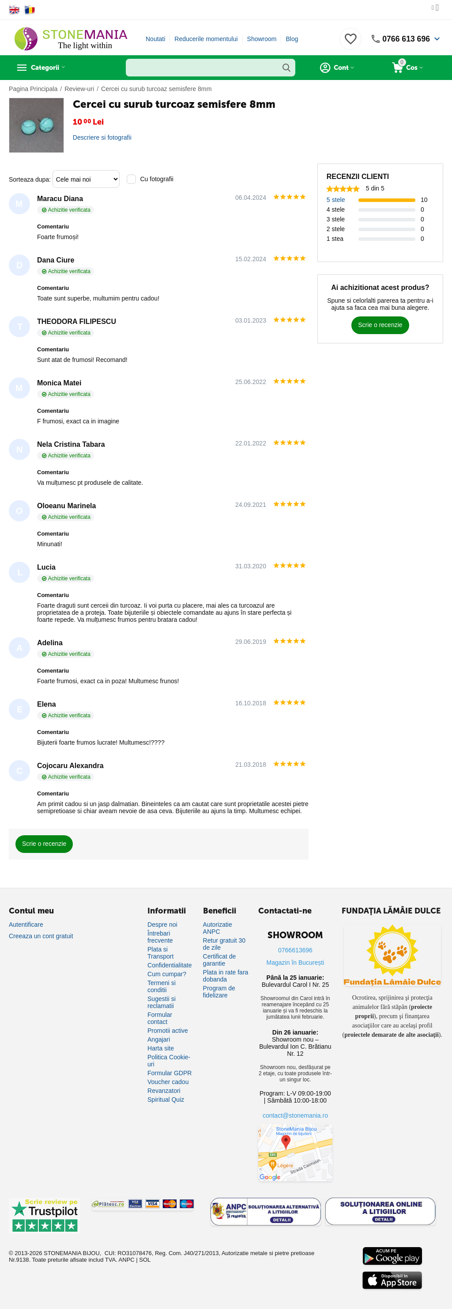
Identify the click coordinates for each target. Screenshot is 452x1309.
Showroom (262, 38)
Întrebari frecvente (160, 937)
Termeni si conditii (161, 986)
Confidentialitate (169, 965)
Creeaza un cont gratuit (41, 936)
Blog (292, 38)
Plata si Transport (160, 953)
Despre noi (162, 924)
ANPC (127, 1259)
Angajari (158, 1039)
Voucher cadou (167, 1081)
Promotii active (167, 1030)
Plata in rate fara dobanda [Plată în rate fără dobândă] (226, 976)
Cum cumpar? (166, 974)
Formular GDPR (169, 1073)
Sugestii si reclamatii (161, 1002)
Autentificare (26, 924)
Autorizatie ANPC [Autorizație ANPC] (217, 928)
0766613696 (295, 950)
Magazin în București (295, 962)
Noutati (155, 38)
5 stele (336, 199)
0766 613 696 (405, 38)
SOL (145, 1259)
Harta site (160, 1048)
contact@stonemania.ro (295, 1115)
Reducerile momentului (205, 38)
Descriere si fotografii (102, 137)
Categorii (49, 67)
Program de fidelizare (219, 992)
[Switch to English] (14, 9)
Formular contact (159, 1018)
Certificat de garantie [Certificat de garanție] (219, 960)
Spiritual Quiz (165, 1099)
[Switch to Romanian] (29, 9)
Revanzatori (164, 1090)
